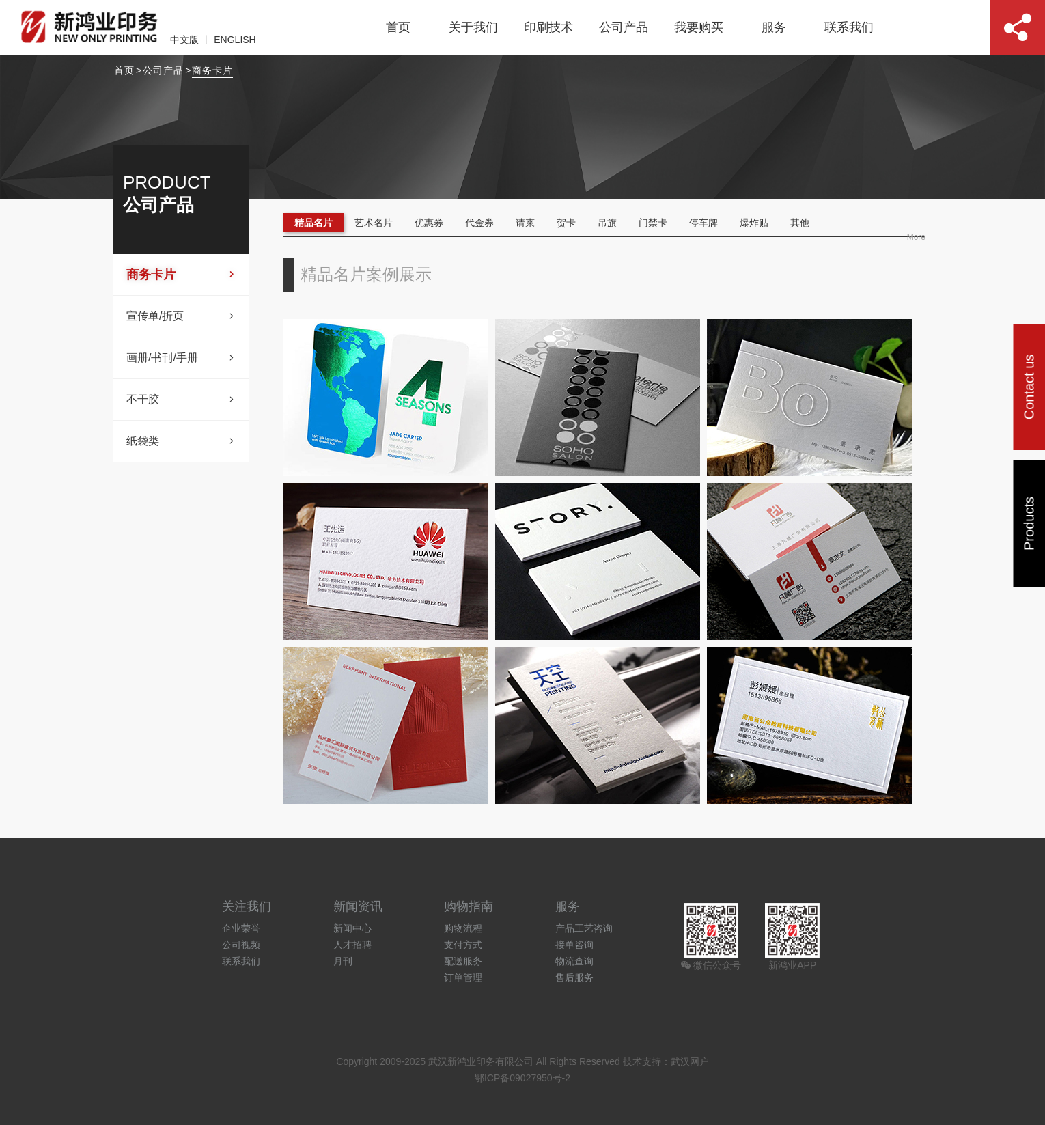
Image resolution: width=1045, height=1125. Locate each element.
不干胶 (181, 399)
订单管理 (463, 977)
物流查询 (574, 961)
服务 (774, 27)
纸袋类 (181, 441)
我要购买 (698, 27)
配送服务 (463, 961)
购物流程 (463, 928)
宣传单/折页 (181, 316)
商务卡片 (212, 70)
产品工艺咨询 (584, 928)
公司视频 (241, 944)
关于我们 (473, 27)
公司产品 (623, 27)
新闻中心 (352, 928)
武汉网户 (690, 1061)
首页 (398, 27)
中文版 (184, 39)
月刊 (342, 961)
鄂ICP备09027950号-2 (522, 1077)
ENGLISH (234, 39)
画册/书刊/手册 (181, 357)
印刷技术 (548, 27)
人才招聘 (352, 944)
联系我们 (849, 27)
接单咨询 (574, 944)
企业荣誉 (241, 928)
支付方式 (463, 944)
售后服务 (574, 977)
